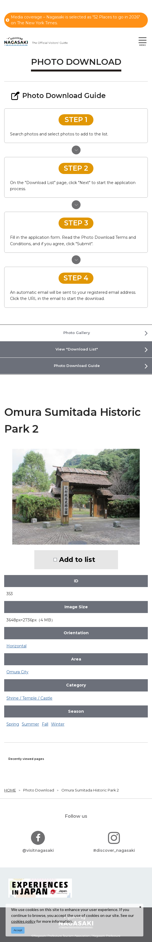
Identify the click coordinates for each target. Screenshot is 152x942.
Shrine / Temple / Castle (29, 698)
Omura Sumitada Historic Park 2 (90, 790)
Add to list (77, 559)
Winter (57, 724)
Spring (12, 724)
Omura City (17, 671)
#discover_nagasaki (114, 842)
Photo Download (38, 790)
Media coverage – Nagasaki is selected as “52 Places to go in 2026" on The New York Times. (73, 20)
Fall (45, 724)
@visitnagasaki (38, 842)
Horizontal (16, 645)
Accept (18, 930)
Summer (30, 724)
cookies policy (23, 921)
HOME (10, 790)
